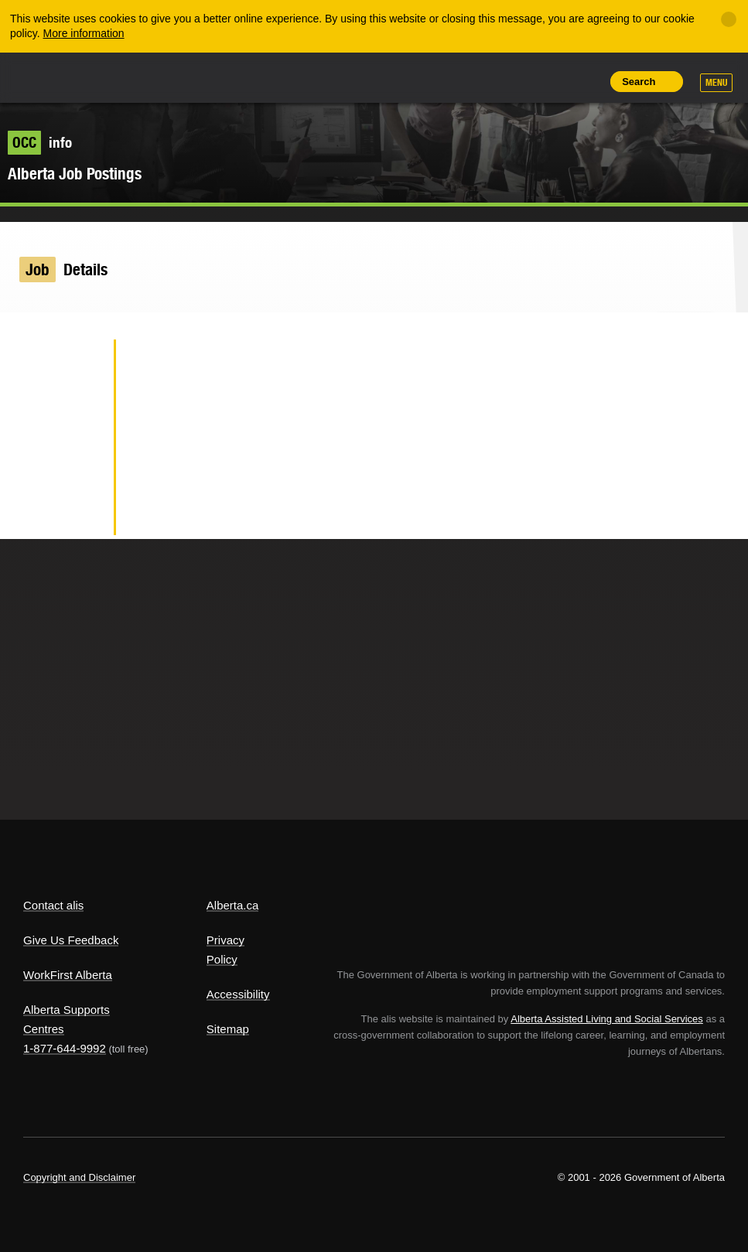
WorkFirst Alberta (67, 974)
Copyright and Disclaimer (79, 1177)
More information (84, 33)
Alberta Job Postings (75, 173)
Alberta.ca (233, 905)
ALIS (126, 76)
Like (550, 80)
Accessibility (238, 994)
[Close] (728, 19)
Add (515, 81)
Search (638, 81)
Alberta (52, 76)
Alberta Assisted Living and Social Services (607, 1019)
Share (480, 81)
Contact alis (53, 905)
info (40, 142)
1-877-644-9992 (64, 1048)
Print (585, 81)
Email (77, 513)
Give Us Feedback (70, 940)
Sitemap (228, 1028)
